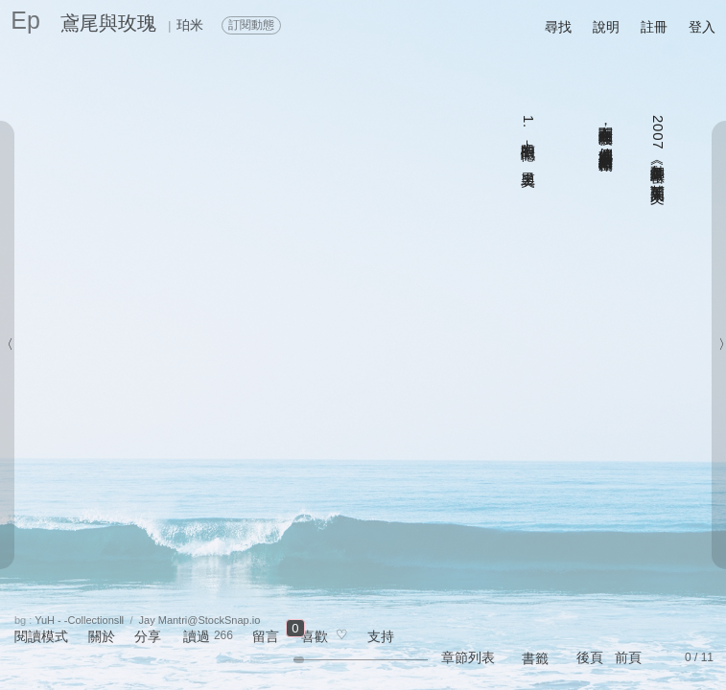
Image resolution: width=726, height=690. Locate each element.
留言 (265, 636)
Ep (25, 20)
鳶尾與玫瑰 (108, 23)
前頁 (628, 657)
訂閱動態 (251, 25)
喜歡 (314, 636)
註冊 (654, 26)
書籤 (535, 658)
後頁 (589, 657)
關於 (101, 636)
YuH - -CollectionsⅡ (79, 620)
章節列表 (468, 657)
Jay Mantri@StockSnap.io (200, 620)
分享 (147, 636)
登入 (702, 26)
